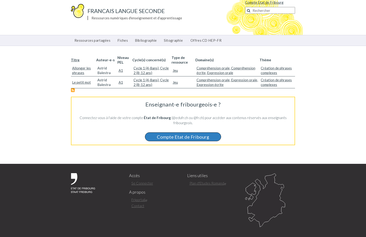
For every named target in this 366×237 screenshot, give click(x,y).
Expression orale (220, 73)
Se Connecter (142, 183)
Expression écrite (210, 84)
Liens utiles (197, 175)
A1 (121, 70)
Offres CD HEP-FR (206, 40)
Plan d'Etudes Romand (208, 183)
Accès (134, 175)
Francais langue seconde (126, 10)
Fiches (122, 40)
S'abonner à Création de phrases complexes (73, 90)
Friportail (139, 200)
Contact (137, 206)
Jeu (175, 70)
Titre (75, 60)
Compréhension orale (213, 68)
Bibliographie (146, 40)
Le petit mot (81, 82)
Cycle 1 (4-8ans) (146, 68)
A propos (137, 192)
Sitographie (173, 40)
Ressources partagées (92, 40)
